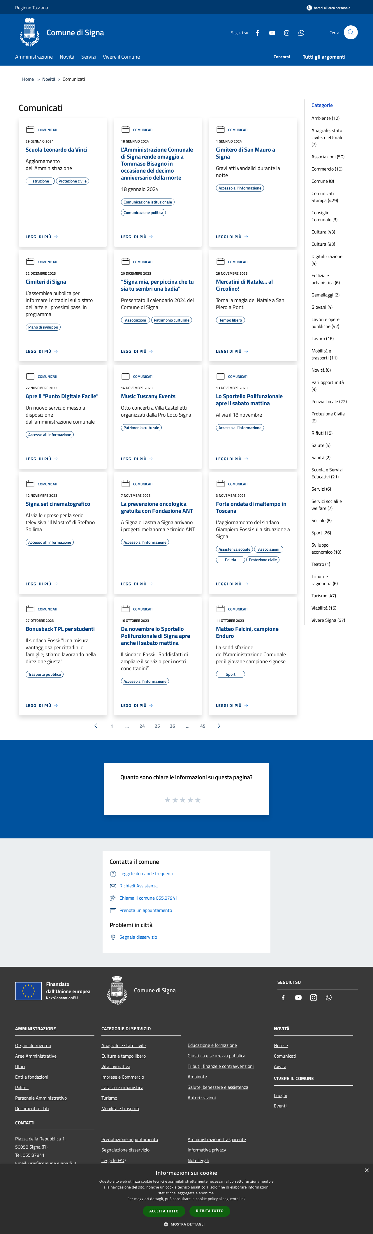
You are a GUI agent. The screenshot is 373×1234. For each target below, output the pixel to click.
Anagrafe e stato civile (123, 1045)
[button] (186, 1224)
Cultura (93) (323, 244)
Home (28, 79)
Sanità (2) (321, 457)
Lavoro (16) (323, 338)
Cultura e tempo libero (123, 1055)
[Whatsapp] (299, 32)
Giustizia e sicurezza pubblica (216, 1055)
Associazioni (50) (328, 156)
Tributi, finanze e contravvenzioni (221, 1066)
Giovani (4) (322, 306)
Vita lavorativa (115, 1066)
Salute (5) (321, 445)
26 (172, 725)
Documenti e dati (32, 1108)
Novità (48, 79)
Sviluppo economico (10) (326, 548)
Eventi (280, 1105)
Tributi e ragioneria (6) (325, 580)
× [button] (366, 1170)
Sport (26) (321, 532)
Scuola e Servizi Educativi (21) (327, 473)
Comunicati (41, 130)
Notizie (281, 1045)
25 (157, 725)
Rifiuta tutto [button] (210, 1210)
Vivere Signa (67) (328, 620)
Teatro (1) (321, 564)
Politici (22, 1087)
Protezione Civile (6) (328, 417)
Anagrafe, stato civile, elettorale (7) (327, 137)
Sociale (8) (322, 520)
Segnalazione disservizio (125, 1149)
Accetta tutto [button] (164, 1211)
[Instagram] (284, 32)
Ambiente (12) (325, 118)
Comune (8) (323, 181)
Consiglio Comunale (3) (324, 216)
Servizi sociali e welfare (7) (327, 505)
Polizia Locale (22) (329, 401)
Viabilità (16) (324, 607)
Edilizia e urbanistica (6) (326, 279)
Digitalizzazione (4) (327, 260)
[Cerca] (351, 32)
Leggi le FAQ (113, 1160)
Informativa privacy (207, 1149)
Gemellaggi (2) (325, 294)
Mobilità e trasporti (120, 1108)
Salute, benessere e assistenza (218, 1087)
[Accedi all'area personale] (328, 8)
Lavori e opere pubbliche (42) (325, 323)
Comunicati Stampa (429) (325, 197)
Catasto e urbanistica (122, 1087)
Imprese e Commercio (122, 1076)
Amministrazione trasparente (217, 1139)
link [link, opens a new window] (243, 1198)
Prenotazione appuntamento (129, 1139)
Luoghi (280, 1095)
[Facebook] (255, 32)
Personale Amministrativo (41, 1097)
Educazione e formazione (212, 1045)
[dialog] (186, 1199)
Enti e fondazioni (31, 1076)
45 (202, 725)
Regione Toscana (31, 7)
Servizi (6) (321, 488)
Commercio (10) (327, 168)
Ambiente (197, 1076)
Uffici (20, 1066)
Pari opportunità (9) (328, 386)
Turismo (109, 1097)
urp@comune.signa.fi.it (52, 1163)
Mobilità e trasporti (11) (324, 354)
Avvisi (280, 1066)
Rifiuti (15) (322, 432)
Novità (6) (321, 369)
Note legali (198, 1160)
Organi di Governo (33, 1045)
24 (142, 725)
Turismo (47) (324, 595)
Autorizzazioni (202, 1097)
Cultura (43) (323, 231)
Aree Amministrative (36, 1055)
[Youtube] (270, 32)
